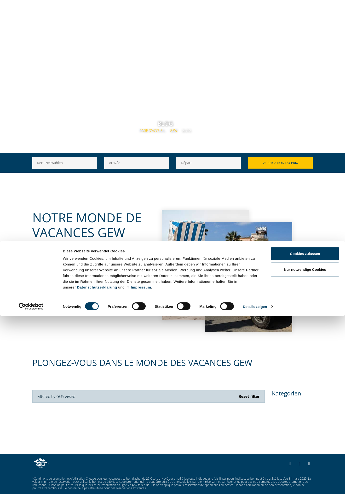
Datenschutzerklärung (97, 465)
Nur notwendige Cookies (305, 447)
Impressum (141, 465)
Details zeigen (255, 484)
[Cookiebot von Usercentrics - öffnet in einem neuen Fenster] (31, 484)
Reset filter (249, 396)
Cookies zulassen (305, 431)
